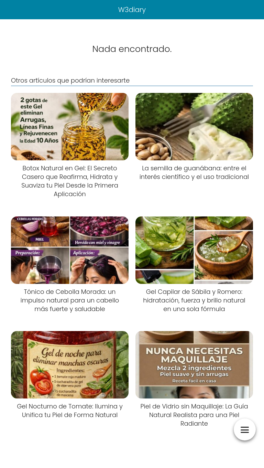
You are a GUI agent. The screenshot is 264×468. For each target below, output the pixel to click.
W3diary (132, 9)
